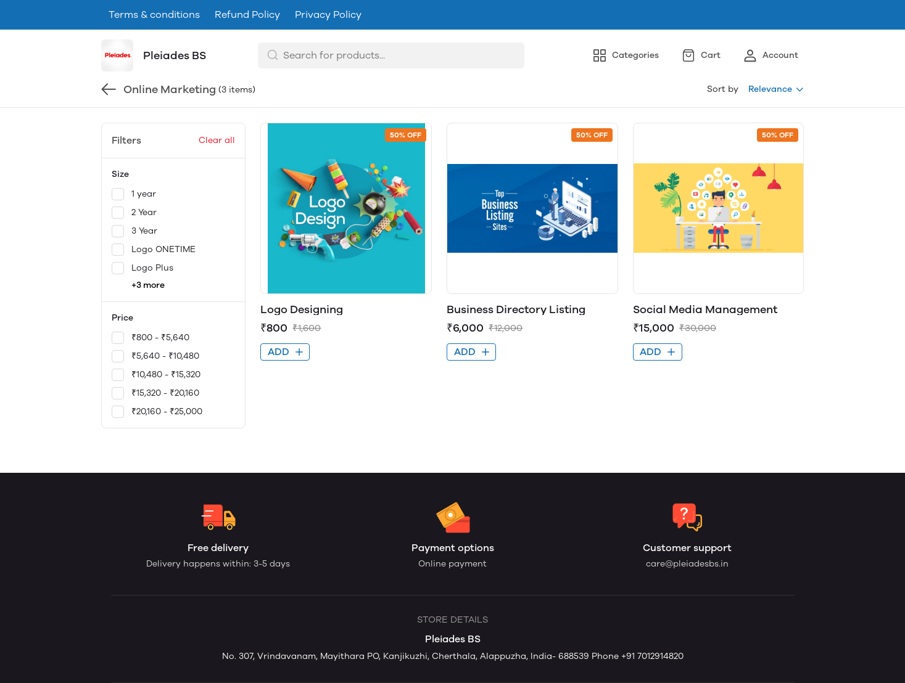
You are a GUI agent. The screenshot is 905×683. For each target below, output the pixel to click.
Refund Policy (247, 14)
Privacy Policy (328, 14)
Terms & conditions (154, 14)
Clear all (217, 140)
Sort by (722, 89)
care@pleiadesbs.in (687, 563)
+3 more (148, 285)
